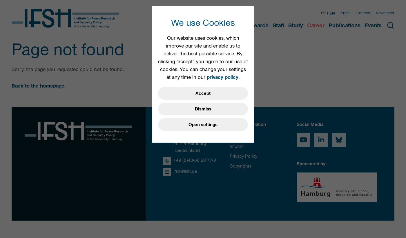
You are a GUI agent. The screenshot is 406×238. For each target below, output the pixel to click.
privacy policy (222, 77)
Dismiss (203, 109)
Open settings (202, 124)
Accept (203, 93)
